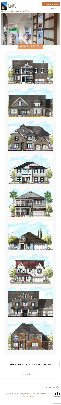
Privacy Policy (11, 393)
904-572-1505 (51, 4)
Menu (53, 9)
